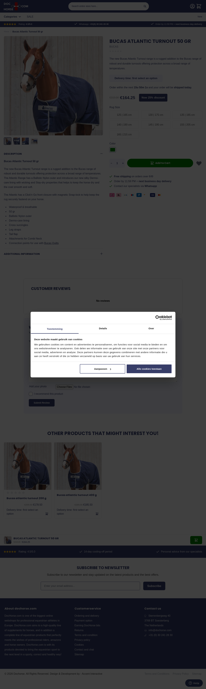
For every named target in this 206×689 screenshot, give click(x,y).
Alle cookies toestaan (149, 368)
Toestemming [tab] (55, 328)
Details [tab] (103, 328)
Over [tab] (151, 328)
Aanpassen (102, 368)
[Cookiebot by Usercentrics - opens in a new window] (158, 317)
